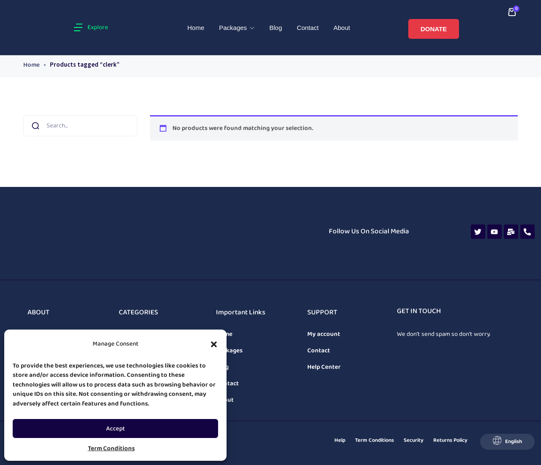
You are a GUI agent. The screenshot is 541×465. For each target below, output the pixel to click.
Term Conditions (111, 448)
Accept (115, 429)
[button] (214, 344)
